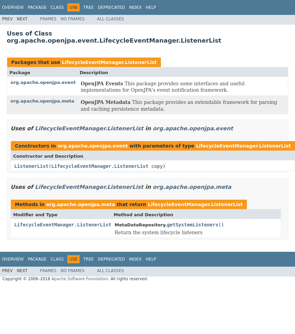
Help (151, 7)
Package (37, 7)
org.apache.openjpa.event (43, 82)
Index (135, 7)
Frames (48, 19)
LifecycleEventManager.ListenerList (109, 62)
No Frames (73, 19)
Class (57, 7)
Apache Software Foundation (79, 278)
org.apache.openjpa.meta (42, 101)
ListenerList (31, 166)
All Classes (110, 19)
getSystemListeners (192, 224)
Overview (13, 7)
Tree (88, 7)
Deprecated (111, 7)
